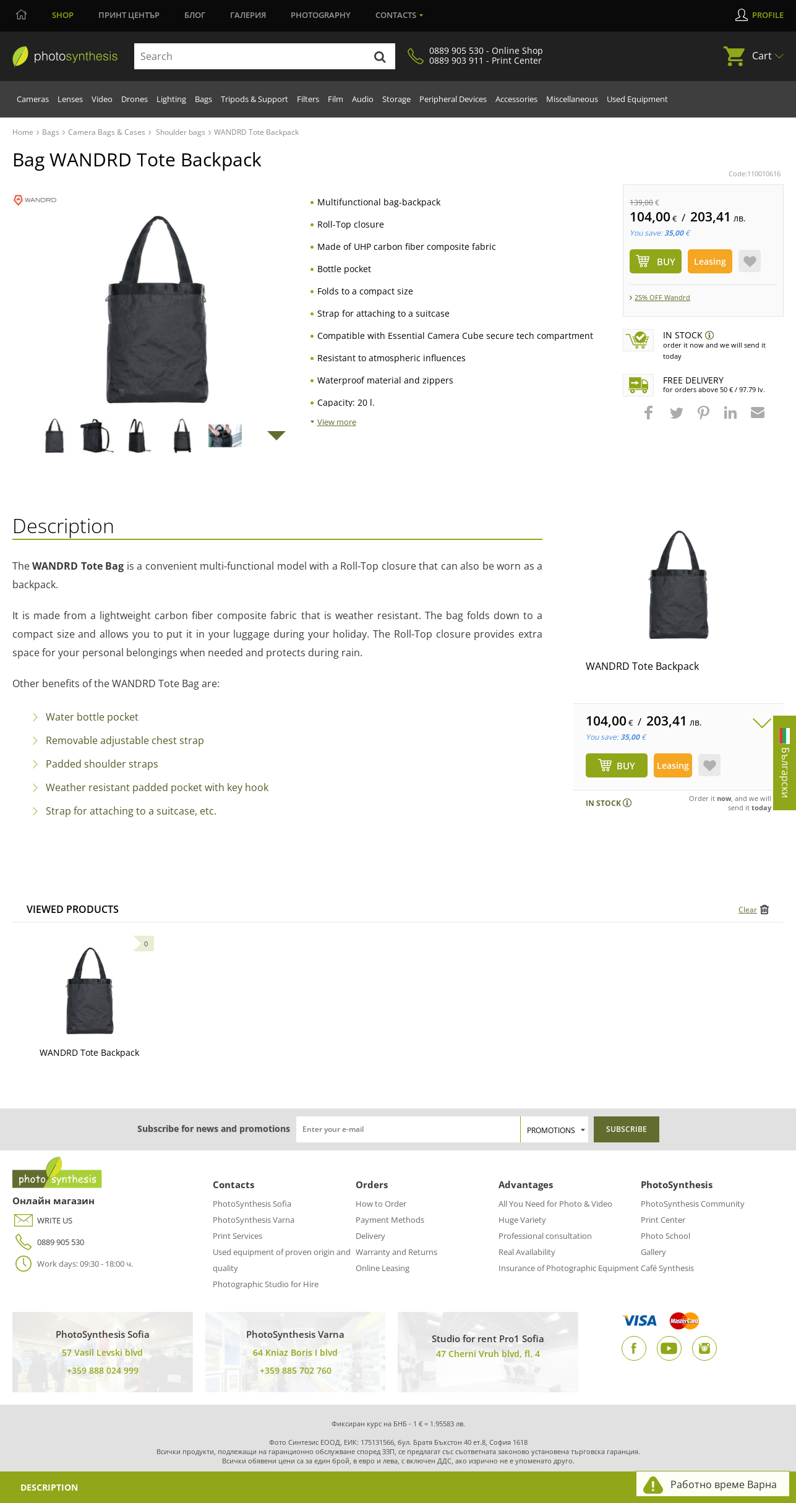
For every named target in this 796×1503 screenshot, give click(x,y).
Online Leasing (382, 1268)
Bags (203, 99)
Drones (134, 99)
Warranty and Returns (396, 1251)
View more (336, 421)
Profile (768, 14)
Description (49, 1487)
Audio (363, 99)
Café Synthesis (667, 1268)
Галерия (248, 14)
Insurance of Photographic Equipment (569, 1268)
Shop (63, 14)
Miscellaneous (572, 99)
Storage (396, 99)
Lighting (171, 99)
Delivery (370, 1235)
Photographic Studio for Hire (266, 1284)
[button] (650, 418)
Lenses (70, 99)
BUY (626, 766)
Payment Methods (390, 1219)
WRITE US (42, 1220)
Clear (747, 909)
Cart (762, 55)
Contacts (395, 14)
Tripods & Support (254, 99)
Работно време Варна (723, 1484)
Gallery (653, 1251)
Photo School (665, 1235)
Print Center (663, 1219)
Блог (194, 14)
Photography (321, 14)
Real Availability (527, 1251)
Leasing (710, 261)
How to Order (381, 1203)
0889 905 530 (48, 1242)
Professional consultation (545, 1235)
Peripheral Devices (453, 99)
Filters (308, 99)
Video (102, 99)
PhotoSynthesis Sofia (252, 1203)
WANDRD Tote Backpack (642, 666)
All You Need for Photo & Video (555, 1203)
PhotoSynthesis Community (693, 1203)
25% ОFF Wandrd (662, 297)
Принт (129, 14)
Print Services (237, 1235)
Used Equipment (637, 99)
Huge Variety (522, 1219)
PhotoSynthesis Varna (253, 1219)
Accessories (516, 99)
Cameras (33, 99)
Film (335, 99)
